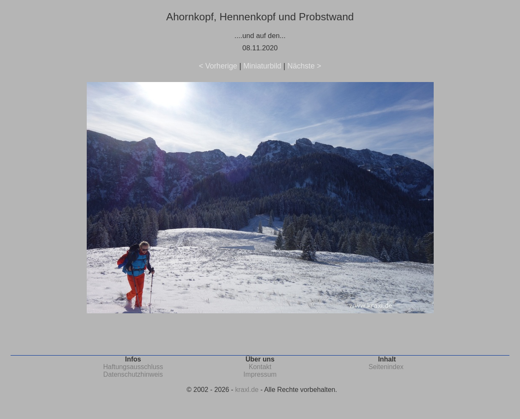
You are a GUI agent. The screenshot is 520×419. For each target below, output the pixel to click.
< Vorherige (218, 66)
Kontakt (260, 366)
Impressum (259, 374)
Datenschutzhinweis (133, 374)
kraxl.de (247, 389)
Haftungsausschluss (133, 366)
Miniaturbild (262, 66)
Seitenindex (386, 366)
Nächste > (304, 66)
